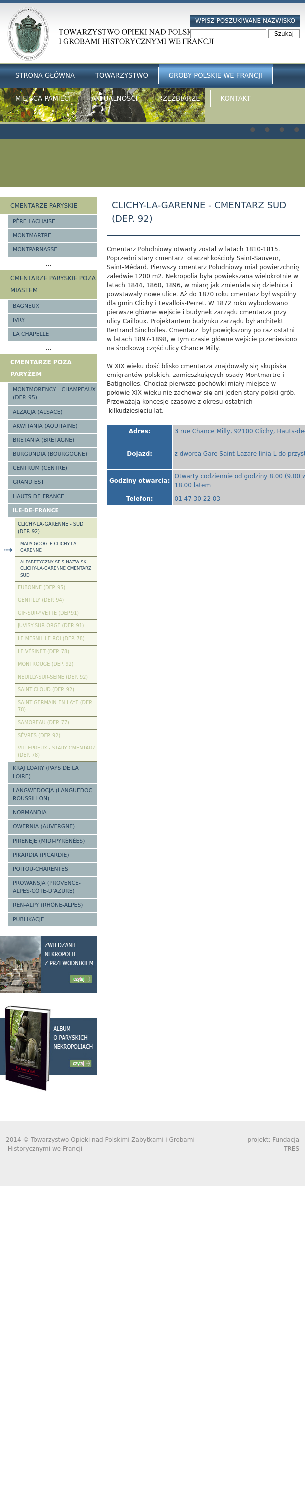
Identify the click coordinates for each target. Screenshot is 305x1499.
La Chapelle (31, 334)
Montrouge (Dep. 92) (46, 664)
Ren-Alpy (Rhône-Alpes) (48, 905)
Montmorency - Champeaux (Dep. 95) (54, 393)
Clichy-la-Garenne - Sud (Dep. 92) (51, 527)
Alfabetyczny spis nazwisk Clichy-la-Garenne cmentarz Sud (55, 568)
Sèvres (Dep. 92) (39, 735)
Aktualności (114, 98)
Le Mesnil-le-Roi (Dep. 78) (51, 638)
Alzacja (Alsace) (38, 412)
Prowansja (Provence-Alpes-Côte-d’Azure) (47, 887)
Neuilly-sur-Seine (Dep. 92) (53, 677)
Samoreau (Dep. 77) (43, 722)
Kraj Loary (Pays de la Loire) (46, 772)
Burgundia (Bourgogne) (50, 454)
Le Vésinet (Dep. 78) (43, 651)
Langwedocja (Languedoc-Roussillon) (53, 794)
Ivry (19, 320)
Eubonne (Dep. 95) (41, 587)
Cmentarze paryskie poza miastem (53, 284)
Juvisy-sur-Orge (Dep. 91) (51, 625)
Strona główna (45, 75)
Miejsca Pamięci (43, 98)
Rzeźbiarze (179, 98)
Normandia (30, 812)
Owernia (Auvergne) (44, 826)
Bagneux (26, 306)
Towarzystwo (121, 75)
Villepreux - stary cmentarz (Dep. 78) (57, 751)
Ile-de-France (36, 510)
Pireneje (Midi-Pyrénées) (49, 841)
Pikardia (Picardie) (41, 855)
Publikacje (28, 919)
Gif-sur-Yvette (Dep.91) (48, 613)
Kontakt (236, 98)
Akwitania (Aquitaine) (45, 426)
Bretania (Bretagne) (43, 440)
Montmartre (32, 235)
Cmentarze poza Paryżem (41, 368)
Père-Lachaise (34, 221)
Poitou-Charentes (40, 869)
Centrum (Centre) (40, 468)
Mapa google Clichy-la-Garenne (49, 547)
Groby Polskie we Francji (215, 75)
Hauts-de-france (38, 496)
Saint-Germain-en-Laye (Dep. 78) (55, 706)
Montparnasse (35, 249)
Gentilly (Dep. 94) (41, 600)
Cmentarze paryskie (43, 205)
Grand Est (28, 482)
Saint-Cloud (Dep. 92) (46, 689)
